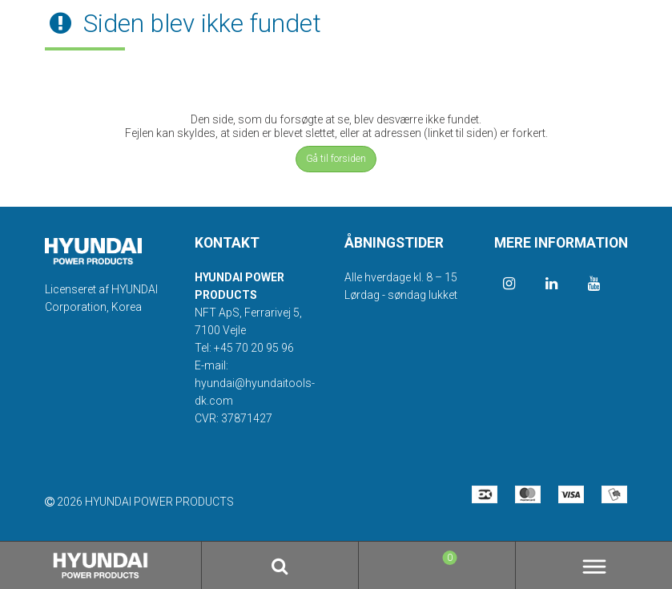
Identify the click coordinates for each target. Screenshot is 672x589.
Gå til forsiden (336, 158)
